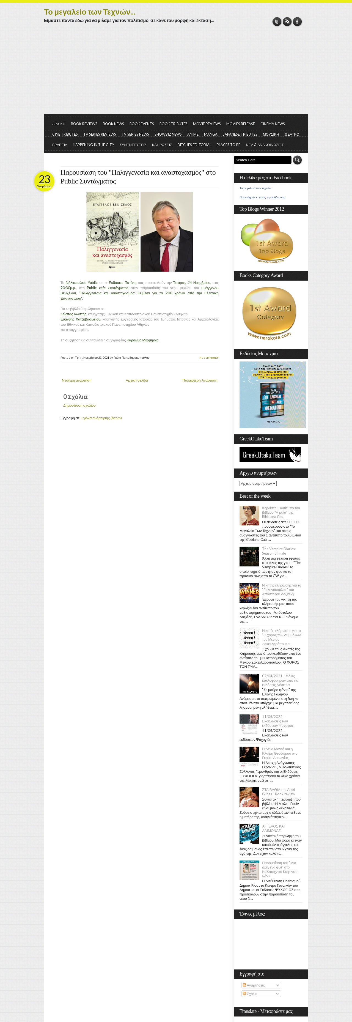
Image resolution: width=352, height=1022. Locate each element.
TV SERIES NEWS (135, 134)
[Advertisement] (176, 72)
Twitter (277, 22)
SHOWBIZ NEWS (168, 134)
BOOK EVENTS (142, 124)
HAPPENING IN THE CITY (93, 145)
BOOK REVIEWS (84, 124)
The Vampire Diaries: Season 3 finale (279, 551)
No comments (209, 357)
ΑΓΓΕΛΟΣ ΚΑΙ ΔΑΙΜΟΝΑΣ (273, 828)
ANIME (193, 134)
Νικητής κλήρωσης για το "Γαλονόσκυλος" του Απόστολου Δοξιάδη (281, 589)
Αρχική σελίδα (137, 380)
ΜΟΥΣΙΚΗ (271, 134)
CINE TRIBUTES (65, 134)
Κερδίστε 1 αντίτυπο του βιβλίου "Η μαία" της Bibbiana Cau (281, 512)
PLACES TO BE (228, 145)
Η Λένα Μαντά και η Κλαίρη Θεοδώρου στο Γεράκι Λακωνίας (279, 753)
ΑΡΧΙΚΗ (58, 124)
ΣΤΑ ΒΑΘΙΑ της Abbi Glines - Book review (278, 791)
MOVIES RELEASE (240, 124)
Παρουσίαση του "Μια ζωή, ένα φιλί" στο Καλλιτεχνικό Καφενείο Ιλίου (279, 869)
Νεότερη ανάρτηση (76, 380)
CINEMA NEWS (272, 124)
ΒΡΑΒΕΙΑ (59, 145)
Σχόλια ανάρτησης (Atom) (101, 418)
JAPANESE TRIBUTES (240, 134)
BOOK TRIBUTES (174, 124)
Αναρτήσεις (254, 985)
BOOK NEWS (113, 124)
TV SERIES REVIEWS (99, 134)
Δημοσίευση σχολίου (79, 405)
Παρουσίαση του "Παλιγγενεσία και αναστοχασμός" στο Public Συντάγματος (138, 176)
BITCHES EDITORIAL (194, 145)
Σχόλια (250, 993)
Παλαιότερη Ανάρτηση (200, 380)
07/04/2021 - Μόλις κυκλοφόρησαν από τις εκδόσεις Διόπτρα (280, 680)
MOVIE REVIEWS (207, 124)
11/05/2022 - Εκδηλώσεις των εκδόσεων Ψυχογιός (278, 721)
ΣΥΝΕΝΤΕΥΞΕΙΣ (133, 145)
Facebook (297, 22)
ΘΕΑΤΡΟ (292, 134)
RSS (287, 22)
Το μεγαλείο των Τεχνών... (89, 11)
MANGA (211, 134)
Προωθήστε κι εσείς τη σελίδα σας (262, 197)
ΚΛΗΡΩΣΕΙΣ (162, 145)
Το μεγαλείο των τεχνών (255, 188)
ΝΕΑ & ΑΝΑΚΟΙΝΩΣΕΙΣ (265, 145)
